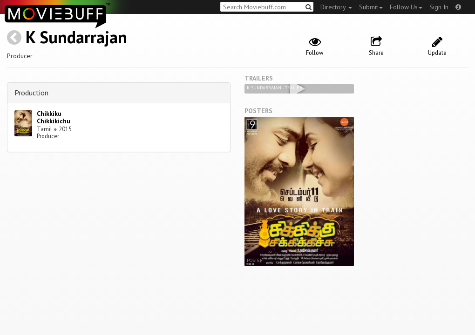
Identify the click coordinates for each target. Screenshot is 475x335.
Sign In (438, 7)
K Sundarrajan (76, 37)
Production (31, 92)
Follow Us (406, 7)
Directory (336, 7)
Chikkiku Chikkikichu (53, 117)
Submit (371, 7)
